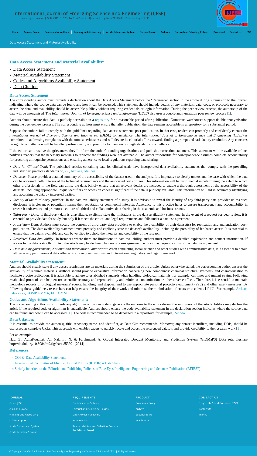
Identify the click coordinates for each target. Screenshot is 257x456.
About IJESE (15, 403)
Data (18, 86)
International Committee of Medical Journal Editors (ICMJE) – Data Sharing (69, 363)
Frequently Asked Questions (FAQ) (218, 403)
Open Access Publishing (86, 414)
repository (102, 120)
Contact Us (205, 409)
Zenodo (179, 313)
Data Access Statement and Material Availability (42, 42)
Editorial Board (144, 414)
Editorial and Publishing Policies (91, 409)
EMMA (43, 293)
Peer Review (80, 420)
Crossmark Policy (145, 403)
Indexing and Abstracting (23, 414)
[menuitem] (15, 32)
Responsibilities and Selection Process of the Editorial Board (97, 428)
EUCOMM (59, 293)
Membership (143, 420)
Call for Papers (17, 420)
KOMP (31, 293)
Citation (30, 86)
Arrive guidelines (83, 171)
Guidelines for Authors (86, 403)
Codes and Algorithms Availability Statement (54, 80)
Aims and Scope (18, 409)
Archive (140, 409)
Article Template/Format (23, 432)
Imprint (203, 414)
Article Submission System (24, 426)
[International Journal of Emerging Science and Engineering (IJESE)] (232, 13)
